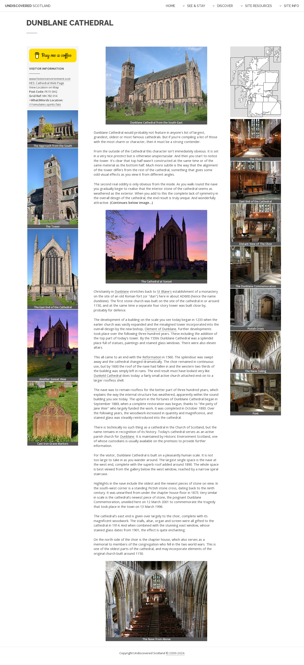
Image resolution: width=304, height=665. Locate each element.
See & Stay (196, 6)
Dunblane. (127, 436)
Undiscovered (28, 6)
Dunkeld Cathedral (107, 375)
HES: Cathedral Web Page (46, 83)
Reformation (151, 357)
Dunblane (122, 291)
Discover (225, 6)
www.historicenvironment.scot (49, 79)
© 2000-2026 (175, 653)
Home (170, 6)
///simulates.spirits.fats (45, 104)
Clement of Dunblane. (161, 329)
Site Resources (258, 6)
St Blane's (164, 291)
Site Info (291, 6)
